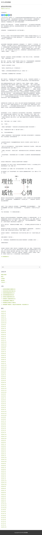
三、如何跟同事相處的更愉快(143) (8, 292)
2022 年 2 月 (3, 407)
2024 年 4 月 (3, 357)
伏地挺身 (3, 278)
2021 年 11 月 (3, 413)
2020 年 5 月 (3, 448)
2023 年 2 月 (3, 384)
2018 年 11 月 (3, 482)
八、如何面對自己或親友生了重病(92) (8, 302)
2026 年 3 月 (3, 313)
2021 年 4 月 (3, 426)
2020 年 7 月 (3, 444)
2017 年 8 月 (3, 511)
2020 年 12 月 (3, 434)
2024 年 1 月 (3, 363)
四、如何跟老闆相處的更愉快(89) (7, 294)
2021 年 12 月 (3, 411)
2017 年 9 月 (3, 509)
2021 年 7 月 (3, 421)
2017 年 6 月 (3, 515)
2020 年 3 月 (3, 451)
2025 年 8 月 (3, 326)
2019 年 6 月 (3, 469)
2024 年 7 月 (3, 351)
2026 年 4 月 (3, 311)
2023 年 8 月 (3, 373)
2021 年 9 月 (3, 417)
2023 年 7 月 (3, 374)
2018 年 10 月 (3, 484)
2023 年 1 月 (3, 386)
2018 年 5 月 (3, 494)
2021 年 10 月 (3, 415)
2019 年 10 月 (3, 461)
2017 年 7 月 (3, 513)
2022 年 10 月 (3, 392)
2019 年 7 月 (3, 467)
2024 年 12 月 (3, 342)
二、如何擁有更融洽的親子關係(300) (8, 291)
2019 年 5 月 (3, 471)
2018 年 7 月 (3, 490)
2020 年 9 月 (3, 440)
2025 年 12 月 (3, 319)
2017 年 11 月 (3, 505)
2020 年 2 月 (3, 453)
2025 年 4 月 (3, 334)
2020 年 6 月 (3, 446)
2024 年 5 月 (3, 355)
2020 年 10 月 (3, 438)
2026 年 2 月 (3, 315)
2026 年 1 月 (3, 317)
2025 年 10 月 (3, 322)
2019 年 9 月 (3, 463)
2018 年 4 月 (3, 496)
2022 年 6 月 (3, 399)
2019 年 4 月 (3, 473)
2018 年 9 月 (3, 486)
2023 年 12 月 (3, 365)
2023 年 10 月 (3, 369)
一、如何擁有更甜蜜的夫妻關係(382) (8, 289)
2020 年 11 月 (3, 436)
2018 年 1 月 (3, 502)
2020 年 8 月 (3, 442)
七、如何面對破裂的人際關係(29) (7, 300)
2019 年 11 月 (3, 459)
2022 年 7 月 (3, 398)
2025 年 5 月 (3, 332)
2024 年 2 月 (3, 361)
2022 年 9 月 (3, 394)
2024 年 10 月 (3, 346)
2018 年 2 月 (3, 500)
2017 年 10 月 (3, 507)
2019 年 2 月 (3, 477)
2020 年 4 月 (3, 450)
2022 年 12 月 (3, 388)
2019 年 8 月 (3, 465)
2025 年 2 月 (3, 338)
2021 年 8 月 (3, 419)
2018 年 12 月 (3, 480)
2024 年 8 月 (3, 349)
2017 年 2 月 (3, 523)
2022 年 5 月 (3, 401)
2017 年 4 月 (3, 519)
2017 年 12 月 (3, 503)
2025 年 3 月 (3, 336)
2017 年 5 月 (3, 517)
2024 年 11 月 (3, 344)
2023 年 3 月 (3, 382)
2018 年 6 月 (3, 492)
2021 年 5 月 (3, 424)
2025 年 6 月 (3, 330)
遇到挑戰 (3, 280)
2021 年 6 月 (3, 423)
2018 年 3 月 (3, 498)
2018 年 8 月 (3, 488)
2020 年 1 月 (3, 455)
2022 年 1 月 (3, 409)
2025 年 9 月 (3, 324)
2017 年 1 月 (3, 525)
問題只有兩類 (3, 274)
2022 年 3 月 (3, 405)
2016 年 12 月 (3, 527)
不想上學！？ (3, 282)
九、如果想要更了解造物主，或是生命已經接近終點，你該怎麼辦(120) (15, 304)
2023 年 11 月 (3, 367)
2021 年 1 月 (3, 432)
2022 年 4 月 (3, 403)
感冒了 (2, 276)
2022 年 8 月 (3, 396)
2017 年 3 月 (3, 521)
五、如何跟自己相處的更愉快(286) (8, 296)
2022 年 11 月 (3, 390)
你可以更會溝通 (6, 2)
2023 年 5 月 (3, 378)
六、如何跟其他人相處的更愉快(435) (8, 298)
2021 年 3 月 (3, 428)
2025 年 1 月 (3, 340)
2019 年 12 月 (3, 457)
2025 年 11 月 (3, 320)
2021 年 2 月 (3, 430)
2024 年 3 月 (3, 359)
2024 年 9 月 (3, 347)
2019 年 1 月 (3, 478)
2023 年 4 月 (3, 380)
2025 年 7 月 (3, 328)
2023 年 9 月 (3, 371)
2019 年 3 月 (3, 475)
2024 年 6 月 (3, 353)
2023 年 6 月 (3, 376)
